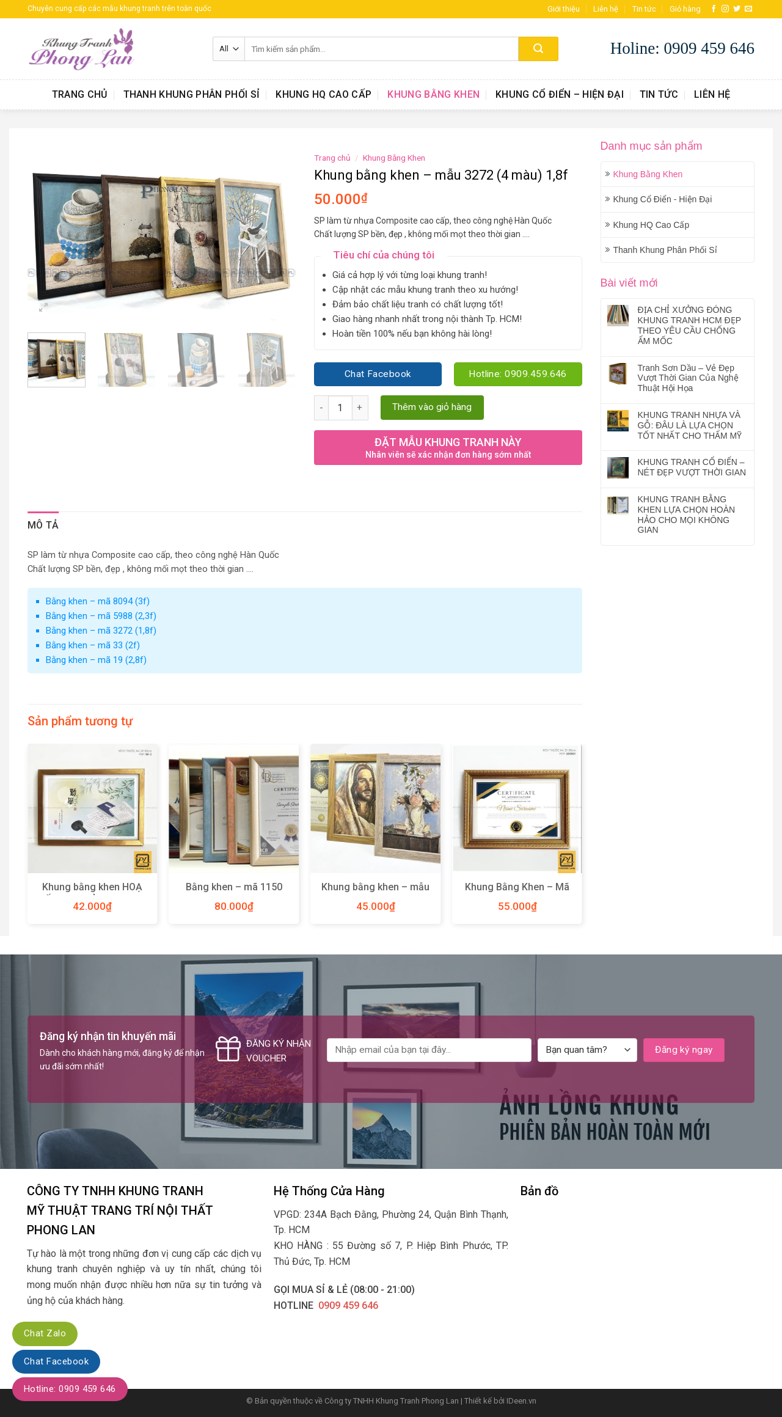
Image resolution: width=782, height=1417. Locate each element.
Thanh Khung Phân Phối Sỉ (191, 94)
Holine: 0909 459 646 (682, 48)
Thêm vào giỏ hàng (432, 406)
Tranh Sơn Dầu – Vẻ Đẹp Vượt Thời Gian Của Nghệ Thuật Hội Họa (688, 378)
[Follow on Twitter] (736, 9)
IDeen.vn (521, 1400)
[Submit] (538, 49)
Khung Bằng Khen (433, 94)
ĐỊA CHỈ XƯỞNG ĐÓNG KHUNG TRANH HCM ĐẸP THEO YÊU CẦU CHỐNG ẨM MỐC (689, 325)
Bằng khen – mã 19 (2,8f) (96, 659)
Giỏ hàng (685, 8)
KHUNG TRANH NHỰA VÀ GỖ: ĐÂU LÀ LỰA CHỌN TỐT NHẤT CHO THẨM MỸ (690, 425)
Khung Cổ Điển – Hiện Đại (559, 94)
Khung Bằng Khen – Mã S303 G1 (517, 893)
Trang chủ (80, 94)
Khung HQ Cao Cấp (323, 94)
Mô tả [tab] (43, 525)
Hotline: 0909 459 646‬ (70, 1388)
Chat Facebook (56, 1361)
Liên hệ (605, 8)
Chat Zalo (45, 1333)
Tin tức (644, 8)
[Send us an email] (748, 9)
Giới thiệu (563, 8)
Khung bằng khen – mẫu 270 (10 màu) (375, 893)
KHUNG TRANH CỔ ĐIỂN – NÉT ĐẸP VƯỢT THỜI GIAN (692, 467)
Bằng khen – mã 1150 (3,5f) (234, 893)
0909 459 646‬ (348, 1305)
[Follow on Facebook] (713, 9)
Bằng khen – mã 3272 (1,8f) (101, 630)
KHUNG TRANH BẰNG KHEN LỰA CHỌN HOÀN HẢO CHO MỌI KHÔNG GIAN (687, 514)
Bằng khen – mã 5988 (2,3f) (101, 615)
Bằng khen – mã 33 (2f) (93, 645)
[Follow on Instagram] (725, 9)
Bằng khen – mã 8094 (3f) (98, 601)
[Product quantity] (340, 407)
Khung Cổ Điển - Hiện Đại (662, 199)
